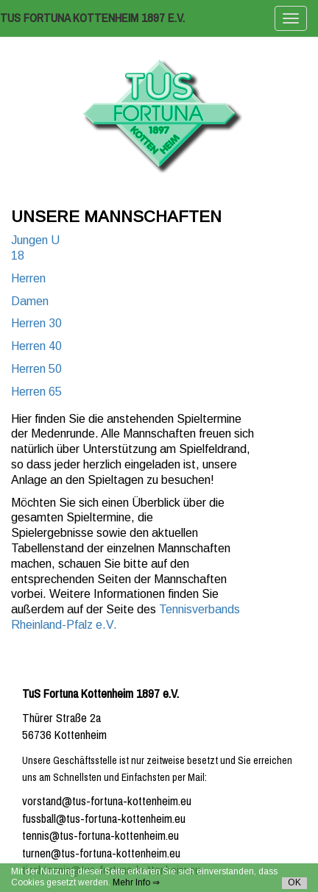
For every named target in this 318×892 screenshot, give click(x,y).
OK (294, 882)
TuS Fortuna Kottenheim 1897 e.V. (92, 18)
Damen (30, 301)
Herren (28, 278)
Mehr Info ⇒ (136, 882)
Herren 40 (36, 346)
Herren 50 (36, 369)
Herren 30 (36, 323)
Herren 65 (36, 391)
